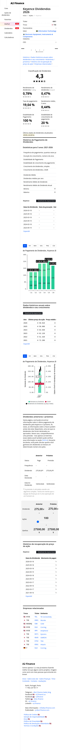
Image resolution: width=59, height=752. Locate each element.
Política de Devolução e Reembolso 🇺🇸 (37, 723)
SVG (41, 246)
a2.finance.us (41, 694)
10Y (29, 246)
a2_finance (32, 701)
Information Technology (47, 31)
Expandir (26, 231)
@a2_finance (38, 699)
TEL (36, 617)
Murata (43, 620)
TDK (42, 641)
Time (53, 679)
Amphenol (44, 631)
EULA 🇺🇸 (27, 719)
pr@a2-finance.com (42, 710)
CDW (36, 624)
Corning (43, 627)
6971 (36, 634)
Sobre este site (32, 679)
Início (24, 16)
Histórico (26, 57)
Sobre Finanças (44, 679)
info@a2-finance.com (47, 708)
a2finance (39, 697)
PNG (47, 246)
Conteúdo (26, 681)
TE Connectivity (46, 617)
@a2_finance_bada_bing (42, 692)
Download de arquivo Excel (46, 201)
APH (36, 631)
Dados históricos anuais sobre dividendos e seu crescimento (38, 58)
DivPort (45, 440)
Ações (31, 16)
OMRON (44, 638)
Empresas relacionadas (43, 64)
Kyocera (43, 634)
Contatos (34, 681)
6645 (36, 638)
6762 (36, 641)
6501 (36, 644)
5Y (25, 246)
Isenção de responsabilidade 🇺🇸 (35, 717)
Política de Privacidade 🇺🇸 (33, 721)
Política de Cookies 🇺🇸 (32, 714)
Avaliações (42, 681)
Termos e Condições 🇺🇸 (32, 726)
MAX (35, 246)
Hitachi (43, 644)
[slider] (38, 522)
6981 (36, 620)
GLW (36, 627)
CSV (53, 246)
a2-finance (37, 703)
